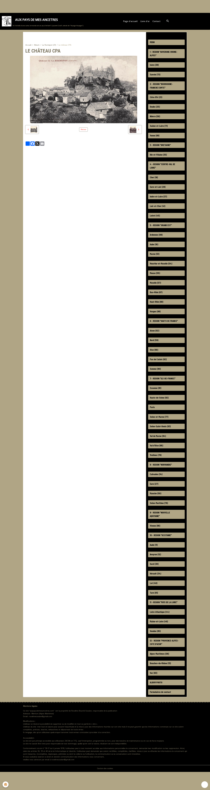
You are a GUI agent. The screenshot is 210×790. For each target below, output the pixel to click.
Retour (83, 131)
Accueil (28, 46)
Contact (157, 22)
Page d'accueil (130, 22)
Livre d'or (145, 22)
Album (37, 46)
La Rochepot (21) (49, 46)
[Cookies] (6, 784)
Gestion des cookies (105, 786)
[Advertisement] (49, 6)
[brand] (43, 22)
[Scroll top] (204, 784)
